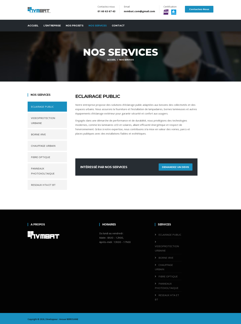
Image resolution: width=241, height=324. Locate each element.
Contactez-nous (199, 9)
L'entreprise (52, 25)
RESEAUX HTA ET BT (43, 184)
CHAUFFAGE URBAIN (43, 145)
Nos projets (75, 25)
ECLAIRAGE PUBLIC (42, 106)
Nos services (98, 25)
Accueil (33, 25)
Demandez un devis (175, 167)
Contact (118, 25)
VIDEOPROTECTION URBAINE (43, 120)
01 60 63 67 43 (106, 11)
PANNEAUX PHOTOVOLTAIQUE (43, 171)
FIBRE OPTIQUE (40, 157)
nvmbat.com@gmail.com (139, 11)
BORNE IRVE (38, 134)
